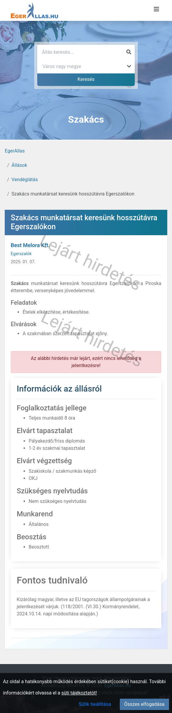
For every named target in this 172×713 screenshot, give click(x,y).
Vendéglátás (25, 179)
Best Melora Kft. (30, 245)
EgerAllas (15, 151)
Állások (19, 165)
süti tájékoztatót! (79, 693)
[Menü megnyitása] (156, 9)
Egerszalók (21, 253)
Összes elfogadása (144, 704)
